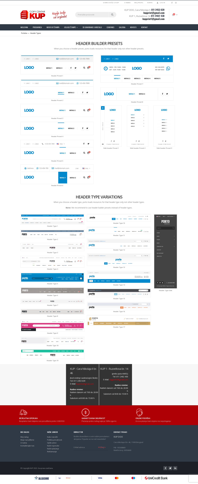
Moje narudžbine (27, 440)
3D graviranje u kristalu (92, 27)
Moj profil (138, 3)
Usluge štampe (70, 27)
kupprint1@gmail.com (153, 19)
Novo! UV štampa (53, 27)
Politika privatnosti (54, 440)
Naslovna (24, 27)
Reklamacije (52, 451)
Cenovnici (110, 27)
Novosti (133, 27)
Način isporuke (53, 445)
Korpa (149, 3)
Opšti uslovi (51, 443)
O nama (127, 3)
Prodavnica (37, 27)
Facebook (165, 468)
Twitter (170, 468)
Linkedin (175, 468)
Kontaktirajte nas (27, 445)
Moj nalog (24, 437)
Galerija (122, 27)
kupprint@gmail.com (153, 12)
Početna (24, 33)
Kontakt (144, 27)
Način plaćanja (53, 448)
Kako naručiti (52, 437)
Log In (160, 3)
